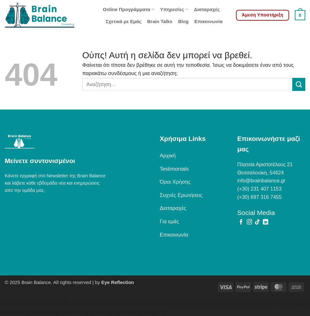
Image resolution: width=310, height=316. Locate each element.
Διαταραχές (207, 9)
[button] (300, 15)
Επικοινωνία (208, 21)
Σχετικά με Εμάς (123, 21)
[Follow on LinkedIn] (265, 222)
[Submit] (298, 84)
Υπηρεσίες (174, 9)
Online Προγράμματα (128, 9)
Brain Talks (159, 21)
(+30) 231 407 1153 (259, 189)
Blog (183, 21)
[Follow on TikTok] (257, 222)
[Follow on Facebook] (241, 222)
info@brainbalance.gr (261, 180)
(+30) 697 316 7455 (259, 197)
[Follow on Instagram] (249, 222)
